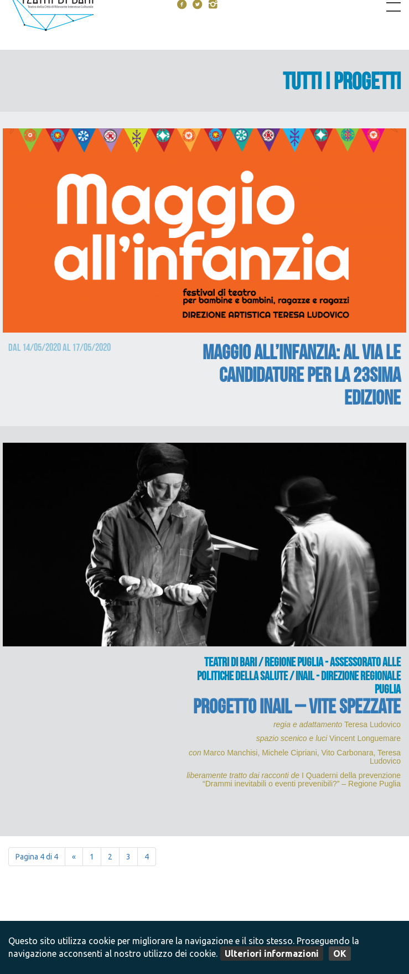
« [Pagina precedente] (74, 856)
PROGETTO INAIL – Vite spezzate (297, 709)
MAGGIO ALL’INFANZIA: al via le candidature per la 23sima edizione (302, 378)
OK (339, 954)
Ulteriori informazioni (272, 954)
